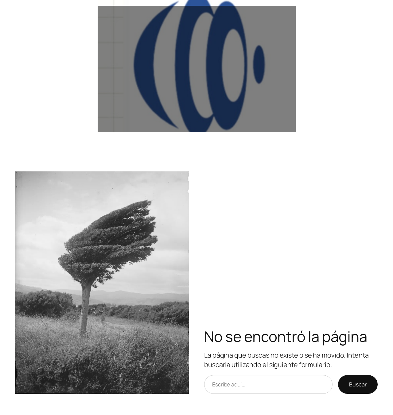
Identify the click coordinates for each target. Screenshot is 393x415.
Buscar (358, 384)
